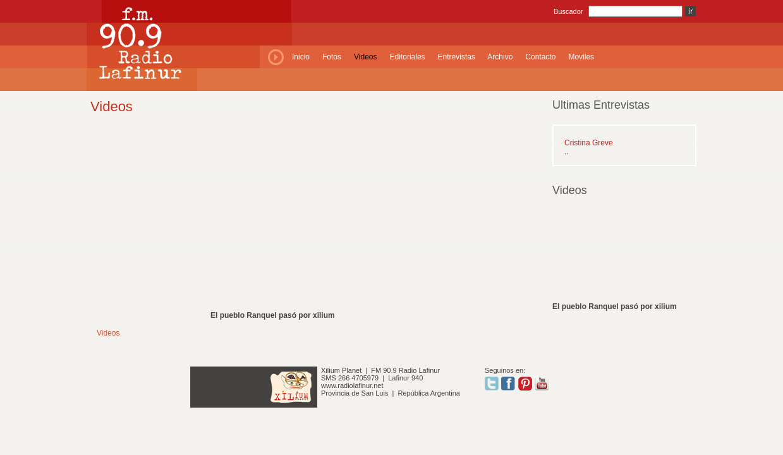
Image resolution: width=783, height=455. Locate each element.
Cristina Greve (588, 142)
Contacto (540, 56)
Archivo (500, 56)
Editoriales (407, 56)
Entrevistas (456, 56)
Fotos (331, 56)
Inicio (301, 56)
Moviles (581, 56)
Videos (365, 56)
